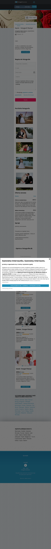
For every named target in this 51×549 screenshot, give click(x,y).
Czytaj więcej (5, 282)
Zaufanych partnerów (23, 274)
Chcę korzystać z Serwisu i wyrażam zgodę (25, 285)
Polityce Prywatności (40, 275)
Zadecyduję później (7, 288)
